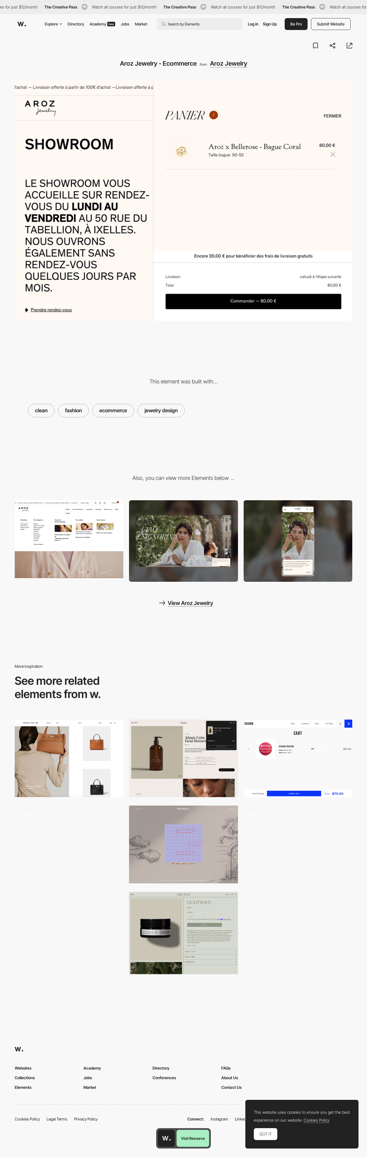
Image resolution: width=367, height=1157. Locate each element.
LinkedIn (242, 1119)
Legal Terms (57, 1119)
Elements (23, 1087)
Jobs (125, 24)
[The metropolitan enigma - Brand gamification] (183, 844)
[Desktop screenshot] (183, 541)
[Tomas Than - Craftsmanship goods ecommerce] (69, 758)
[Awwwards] (22, 24)
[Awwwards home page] (166, 1138)
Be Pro (296, 24)
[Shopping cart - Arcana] (183, 933)
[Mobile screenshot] (298, 541)
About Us (229, 1077)
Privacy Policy (86, 1119)
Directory (76, 24)
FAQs (226, 1068)
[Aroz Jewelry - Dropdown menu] (69, 539)
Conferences (164, 1077)
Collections (25, 1077)
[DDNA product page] (69, 931)
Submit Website (331, 24)
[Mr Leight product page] (298, 844)
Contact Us (231, 1087)
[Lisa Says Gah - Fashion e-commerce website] (69, 844)
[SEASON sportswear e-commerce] (298, 758)
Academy (102, 24)
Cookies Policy (27, 1119)
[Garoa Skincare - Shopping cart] (183, 758)
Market (141, 24)
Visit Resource (193, 1138)
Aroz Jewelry (228, 63)
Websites (23, 1068)
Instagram (219, 1119)
